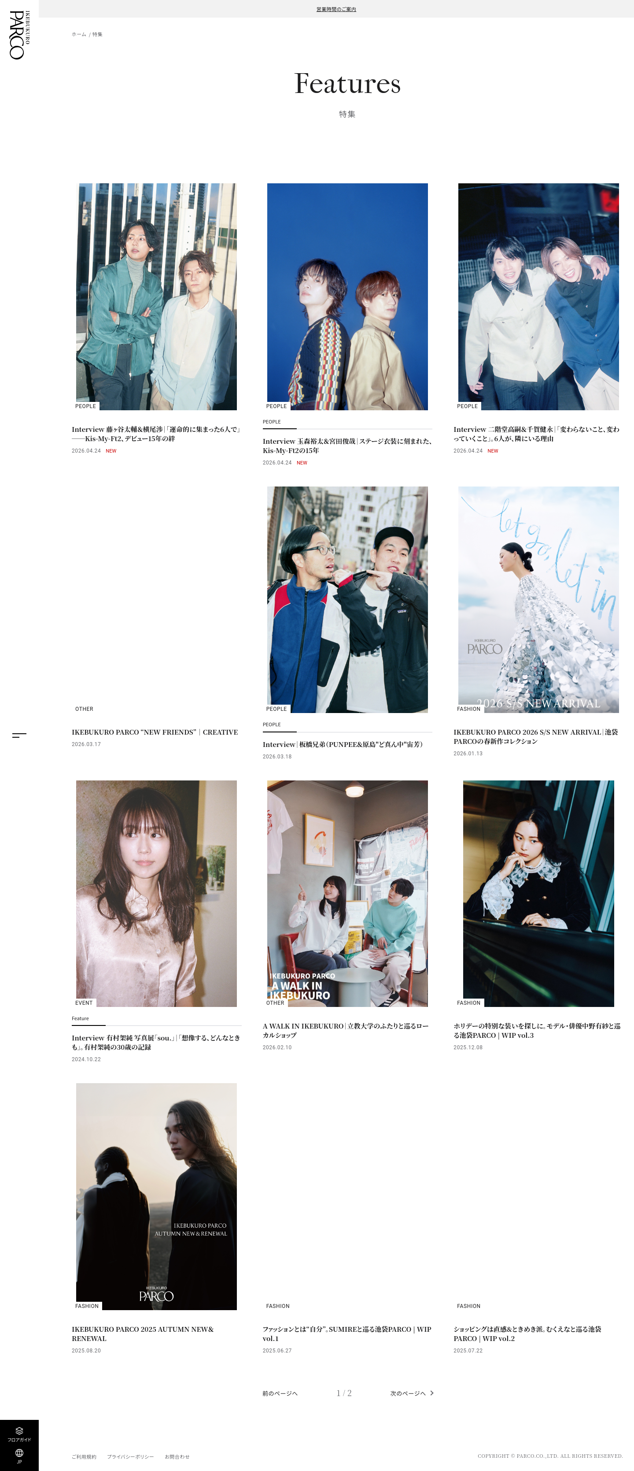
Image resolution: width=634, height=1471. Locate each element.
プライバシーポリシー (130, 1456)
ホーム (79, 33)
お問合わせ (177, 1456)
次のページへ (408, 1393)
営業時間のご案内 (337, 8)
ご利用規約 (84, 1456)
